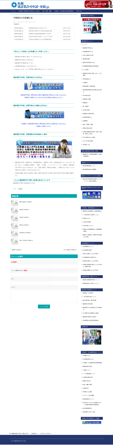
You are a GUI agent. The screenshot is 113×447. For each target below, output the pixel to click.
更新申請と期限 (87, 99)
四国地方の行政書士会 (24, 225)
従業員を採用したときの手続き (90, 261)
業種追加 (85, 102)
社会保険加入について (88, 246)
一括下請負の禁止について (89, 296)
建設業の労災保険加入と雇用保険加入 (92, 211)
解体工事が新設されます (89, 62)
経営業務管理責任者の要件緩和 (90, 66)
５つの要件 (86, 69)
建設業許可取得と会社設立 (89, 316)
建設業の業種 (86, 58)
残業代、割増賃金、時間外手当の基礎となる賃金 (92, 235)
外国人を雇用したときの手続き (90, 253)
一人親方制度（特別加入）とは (90, 214)
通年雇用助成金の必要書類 (89, 169)
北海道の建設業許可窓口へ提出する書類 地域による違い (92, 132)
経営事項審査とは (87, 117)
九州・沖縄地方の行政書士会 (69, 249)
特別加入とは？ (87, 218)
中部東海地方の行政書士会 (25, 232)
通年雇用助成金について (89, 165)
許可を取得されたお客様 (89, 137)
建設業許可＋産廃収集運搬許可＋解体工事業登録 (92, 155)
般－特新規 (86, 106)
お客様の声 (86, 388)
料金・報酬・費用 (87, 384)
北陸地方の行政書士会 (24, 217)
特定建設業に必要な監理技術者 (90, 320)
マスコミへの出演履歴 (88, 395)
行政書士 (20, 188)
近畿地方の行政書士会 (24, 209)
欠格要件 (85, 82)
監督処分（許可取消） (88, 293)
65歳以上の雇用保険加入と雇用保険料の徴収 (92, 230)
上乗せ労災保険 (87, 222)
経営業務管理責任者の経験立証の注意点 (92, 90)
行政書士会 (16, 24)
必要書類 (85, 120)
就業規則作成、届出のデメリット (91, 283)
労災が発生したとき (88, 225)
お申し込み (79, 11)
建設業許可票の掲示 (88, 303)
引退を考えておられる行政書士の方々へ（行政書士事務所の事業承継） (92, 403)
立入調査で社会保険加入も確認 (90, 313)
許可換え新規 (86, 110)
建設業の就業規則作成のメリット (91, 279)
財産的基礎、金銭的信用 (89, 86)
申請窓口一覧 (86, 144)
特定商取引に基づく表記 (89, 412)
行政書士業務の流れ (88, 377)
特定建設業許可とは (88, 51)
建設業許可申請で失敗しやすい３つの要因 (92, 74)
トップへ (13, 11)
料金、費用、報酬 (47, 11)
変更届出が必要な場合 (88, 113)
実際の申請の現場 (87, 128)
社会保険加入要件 (87, 250)
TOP (19, 433)
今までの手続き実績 (88, 141)
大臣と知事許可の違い (88, 55)
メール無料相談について (89, 373)
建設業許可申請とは (88, 48)
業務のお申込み (87, 380)
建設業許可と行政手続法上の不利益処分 (92, 308)
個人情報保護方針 (87, 408)
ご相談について (87, 370)
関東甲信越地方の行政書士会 (25, 201)
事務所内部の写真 (87, 366)
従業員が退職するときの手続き (90, 270)
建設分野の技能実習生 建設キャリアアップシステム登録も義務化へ (92, 180)
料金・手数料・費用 (88, 124)
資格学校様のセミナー (88, 399)
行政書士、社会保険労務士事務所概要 (63, 11)
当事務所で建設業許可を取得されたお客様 (29, 11)
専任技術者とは (87, 79)
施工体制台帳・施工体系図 (89, 300)
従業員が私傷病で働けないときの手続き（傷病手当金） (92, 265)
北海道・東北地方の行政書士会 (26, 240)
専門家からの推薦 (87, 391)
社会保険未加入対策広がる (89, 257)
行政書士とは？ (87, 355)
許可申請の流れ (87, 95)
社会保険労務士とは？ (88, 359)
